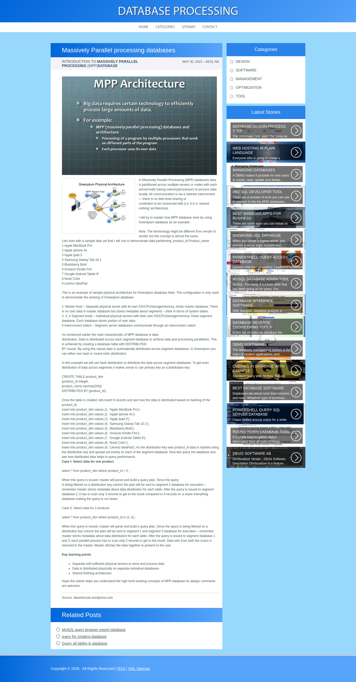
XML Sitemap (139, 668)
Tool (241, 96)
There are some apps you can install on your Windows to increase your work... (262, 218)
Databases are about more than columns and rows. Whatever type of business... (262, 393)
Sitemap (188, 27)
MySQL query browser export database (94, 630)
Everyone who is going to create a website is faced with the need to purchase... (262, 153)
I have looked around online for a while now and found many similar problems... (262, 415)
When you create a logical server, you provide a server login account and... (262, 240)
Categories (165, 27)
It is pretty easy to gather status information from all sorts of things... (262, 436)
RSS (121, 668)
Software (246, 70)
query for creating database (84, 636)
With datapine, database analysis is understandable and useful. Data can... (262, 306)
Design (243, 61)
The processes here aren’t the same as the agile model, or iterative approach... (262, 131)
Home (143, 27)
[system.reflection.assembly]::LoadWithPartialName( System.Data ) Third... (268, 262)
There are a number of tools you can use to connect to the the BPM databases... (262, 197)
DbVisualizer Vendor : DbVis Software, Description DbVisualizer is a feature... (262, 458)
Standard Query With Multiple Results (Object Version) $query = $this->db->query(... (262, 371)
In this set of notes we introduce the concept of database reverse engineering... (262, 328)
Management (249, 79)
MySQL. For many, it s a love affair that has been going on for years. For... (262, 284)
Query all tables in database (85, 643)
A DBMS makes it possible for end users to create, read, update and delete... (262, 175)
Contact (209, 27)
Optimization (249, 87)
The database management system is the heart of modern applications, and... (262, 349)
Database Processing (178, 12)
